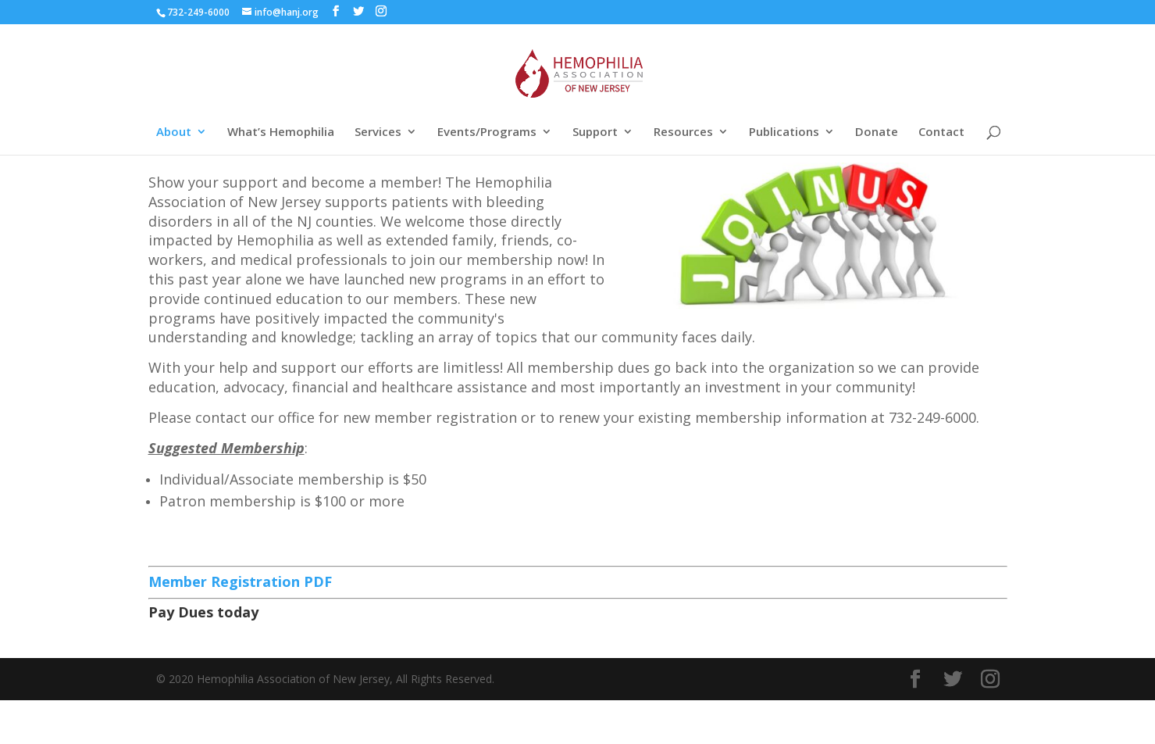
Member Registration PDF (242, 581)
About (173, 132)
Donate (876, 132)
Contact (941, 132)
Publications (784, 132)
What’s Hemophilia (280, 132)
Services (378, 132)
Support (595, 132)
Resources (683, 132)
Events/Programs (487, 132)
